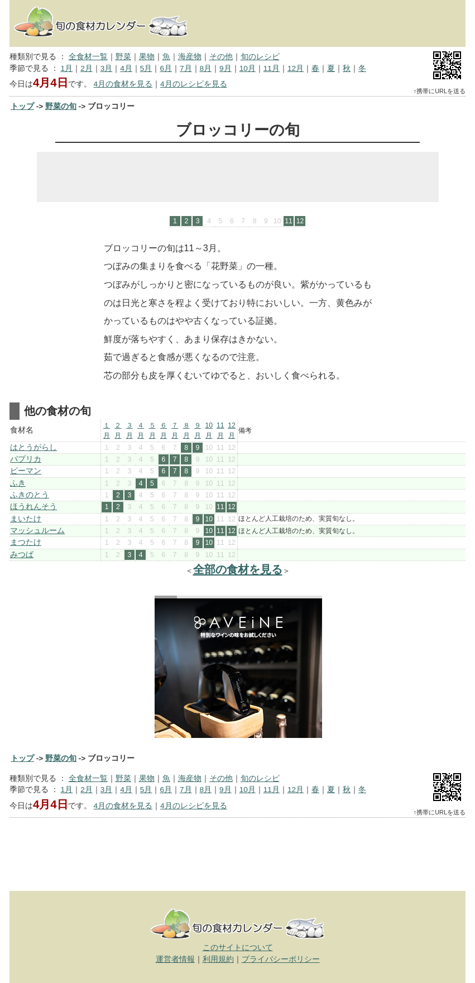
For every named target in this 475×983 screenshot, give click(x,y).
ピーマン (25, 471)
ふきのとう (29, 495)
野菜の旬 (60, 106)
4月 (126, 68)
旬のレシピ (260, 56)
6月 (166, 68)
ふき (18, 483)
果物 (147, 56)
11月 (271, 68)
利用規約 (218, 959)
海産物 (189, 56)
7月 (186, 68)
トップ (22, 106)
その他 (221, 56)
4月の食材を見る (122, 84)
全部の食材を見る (237, 569)
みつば (21, 554)
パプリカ (25, 459)
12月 (295, 68)
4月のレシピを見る (193, 84)
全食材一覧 (88, 56)
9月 (225, 68)
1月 (67, 68)
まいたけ (25, 519)
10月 (247, 68)
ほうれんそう (33, 506)
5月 (146, 68)
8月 (206, 68)
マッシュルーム (37, 530)
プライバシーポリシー (281, 959)
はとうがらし (33, 447)
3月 (106, 68)
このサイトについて (238, 947)
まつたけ (25, 542)
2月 (86, 68)
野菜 (123, 56)
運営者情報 (175, 959)
